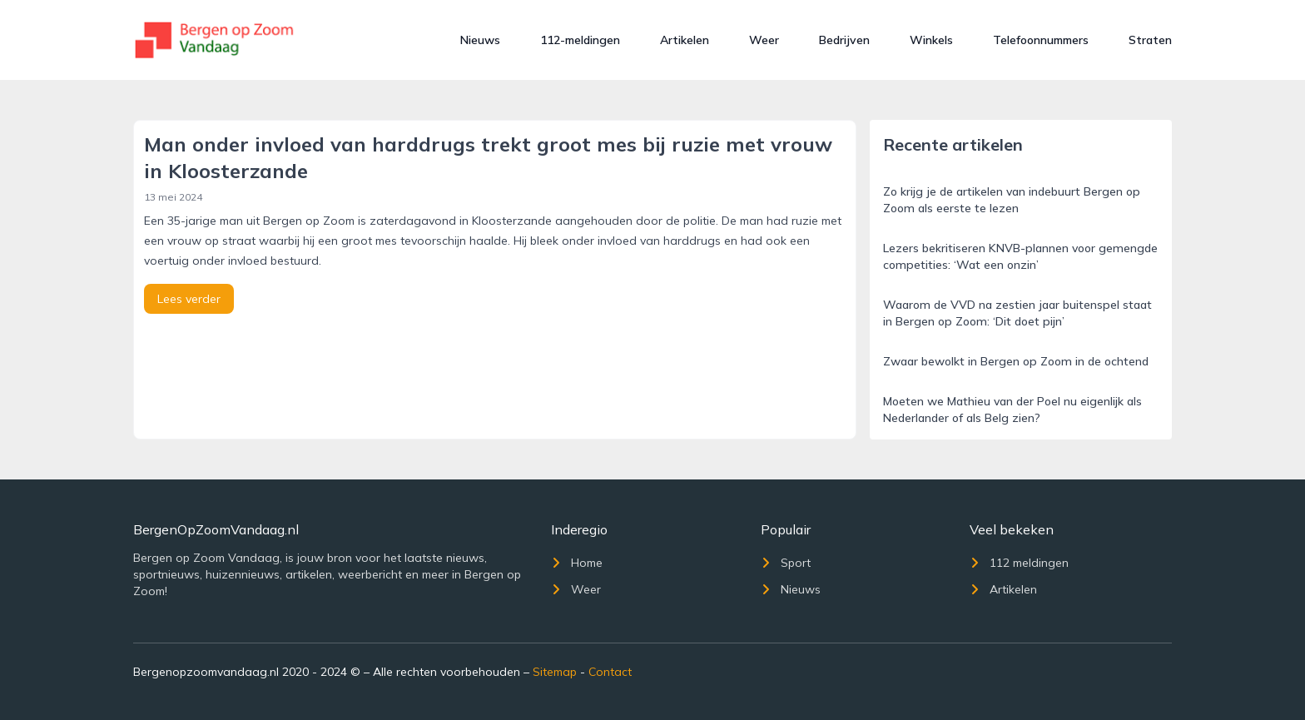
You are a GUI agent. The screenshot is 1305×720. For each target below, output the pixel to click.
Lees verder (189, 298)
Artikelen (684, 39)
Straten (1150, 39)
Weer (764, 39)
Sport (786, 562)
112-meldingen (580, 39)
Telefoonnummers (1041, 39)
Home (577, 562)
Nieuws (480, 39)
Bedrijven (844, 39)
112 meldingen (1019, 562)
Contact (610, 671)
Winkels (931, 39)
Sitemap (555, 671)
